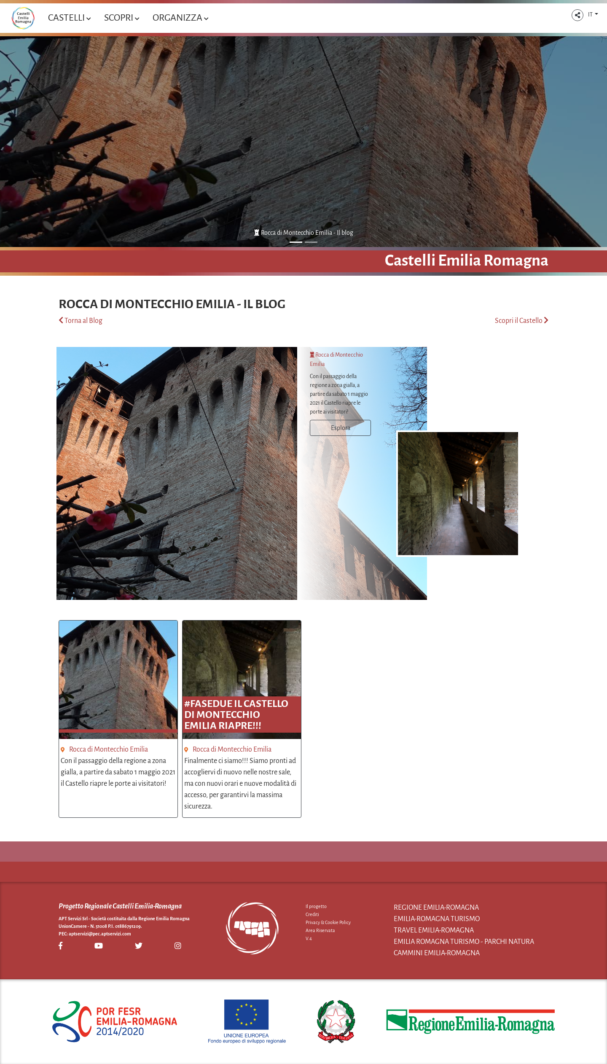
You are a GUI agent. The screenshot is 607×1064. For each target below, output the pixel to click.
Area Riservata (320, 930)
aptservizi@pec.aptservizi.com (100, 933)
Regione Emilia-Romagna (436, 907)
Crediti (312, 914)
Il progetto (316, 906)
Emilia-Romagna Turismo (437, 919)
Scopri (121, 18)
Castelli (69, 18)
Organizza (180, 18)
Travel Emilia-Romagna (434, 930)
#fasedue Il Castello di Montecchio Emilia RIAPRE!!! (236, 714)
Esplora (340, 428)
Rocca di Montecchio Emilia (108, 749)
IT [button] (591, 15)
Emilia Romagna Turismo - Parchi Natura (464, 942)
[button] (577, 15)
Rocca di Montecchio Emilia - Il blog (303, 232)
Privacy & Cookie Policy (328, 922)
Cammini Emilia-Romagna (437, 953)
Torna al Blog (80, 321)
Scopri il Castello (521, 321)
